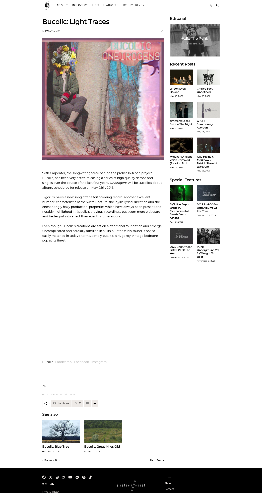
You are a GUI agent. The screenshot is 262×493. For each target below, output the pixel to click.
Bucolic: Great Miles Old (102, 447)
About (168, 483)
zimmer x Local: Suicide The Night (181, 122)
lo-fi (65, 394)
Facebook (82, 362)
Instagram (99, 362)
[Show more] (95, 403)
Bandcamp (64, 362)
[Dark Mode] (211, 5)
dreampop (56, 394)
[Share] (162, 31)
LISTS (95, 5)
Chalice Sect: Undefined (205, 90)
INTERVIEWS (80, 5)
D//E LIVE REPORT (134, 5)
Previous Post (52, 460)
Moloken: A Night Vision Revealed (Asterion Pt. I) (181, 160)
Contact (169, 488)
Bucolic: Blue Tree (55, 447)
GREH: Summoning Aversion (205, 124)
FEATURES (109, 5)
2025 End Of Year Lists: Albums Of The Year (208, 208)
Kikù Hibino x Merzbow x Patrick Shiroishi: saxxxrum (207, 161)
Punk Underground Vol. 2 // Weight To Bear (208, 252)
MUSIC (61, 5)
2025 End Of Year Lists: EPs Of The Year (180, 250)
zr (79, 394)
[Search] (217, 5)
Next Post (156, 460)
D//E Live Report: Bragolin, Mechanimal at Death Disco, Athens (180, 211)
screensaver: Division (178, 90)
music (72, 394)
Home (168, 477)
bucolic (45, 394)
